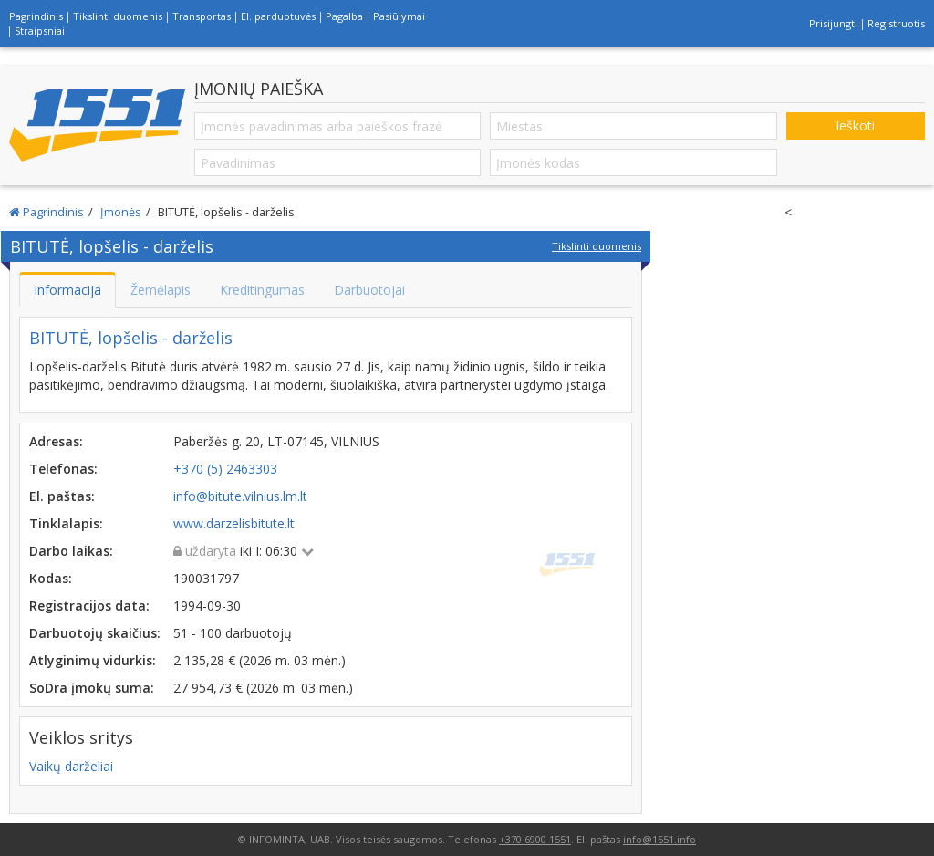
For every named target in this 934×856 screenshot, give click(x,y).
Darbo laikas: (71, 550)
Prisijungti (833, 23)
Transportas (201, 16)
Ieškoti (855, 125)
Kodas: (50, 578)
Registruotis (896, 23)
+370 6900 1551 (535, 839)
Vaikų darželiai (71, 766)
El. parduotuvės (278, 16)
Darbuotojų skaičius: (95, 633)
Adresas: (56, 441)
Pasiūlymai (399, 16)
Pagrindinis (36, 16)
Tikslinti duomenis (117, 16)
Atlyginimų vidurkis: (92, 660)
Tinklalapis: (66, 523)
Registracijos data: (89, 605)
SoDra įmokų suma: (91, 687)
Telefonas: (63, 468)
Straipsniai (40, 30)
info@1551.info (659, 839)
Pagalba (344, 16)
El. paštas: (62, 496)
